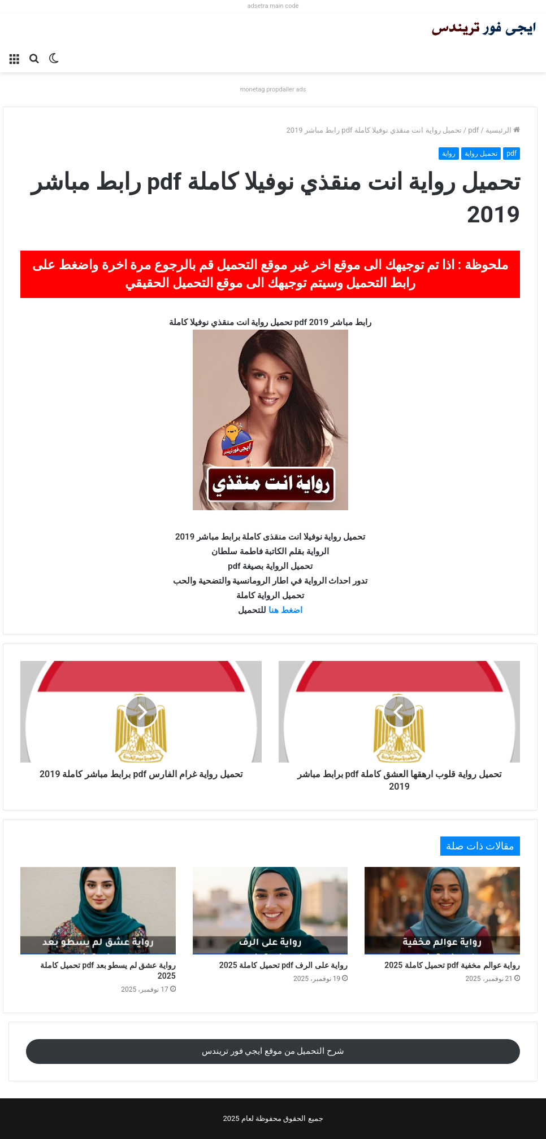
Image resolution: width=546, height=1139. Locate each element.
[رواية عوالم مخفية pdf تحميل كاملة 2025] (442, 910)
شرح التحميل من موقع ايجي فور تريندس (273, 1051)
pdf (473, 130)
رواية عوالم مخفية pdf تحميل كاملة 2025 (452, 965)
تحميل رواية (481, 153)
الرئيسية (503, 130)
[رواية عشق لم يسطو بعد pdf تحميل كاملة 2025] (98, 910)
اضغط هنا (285, 610)
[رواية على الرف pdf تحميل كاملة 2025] (270, 910)
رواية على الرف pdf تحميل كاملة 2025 (283, 965)
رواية (449, 153)
